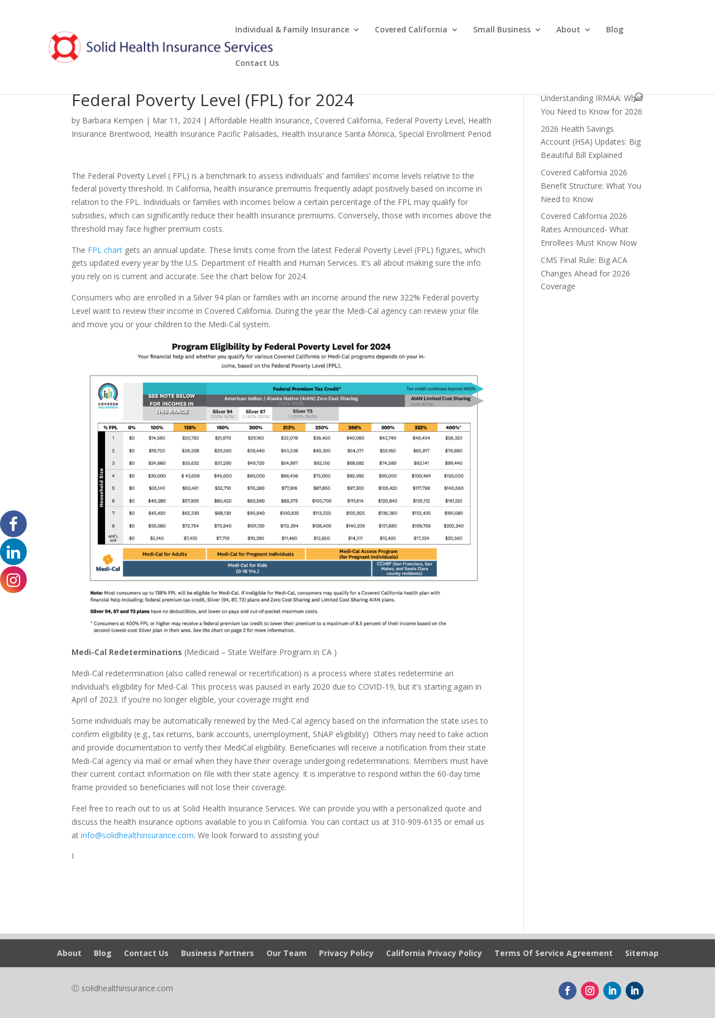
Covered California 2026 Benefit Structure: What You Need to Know (591, 185)
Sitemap (642, 953)
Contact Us (257, 63)
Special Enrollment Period (445, 133)
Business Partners (217, 953)
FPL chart (105, 250)
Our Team (286, 953)
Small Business (502, 30)
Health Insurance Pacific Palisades (215, 133)
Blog (614, 30)
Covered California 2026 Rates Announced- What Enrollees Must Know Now (589, 229)
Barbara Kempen (113, 120)
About (568, 30)
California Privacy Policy (434, 953)
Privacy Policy (346, 953)
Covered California (411, 30)
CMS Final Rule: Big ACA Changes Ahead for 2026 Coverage (585, 273)
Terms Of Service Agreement (553, 953)
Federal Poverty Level (424, 120)
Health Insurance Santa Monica (338, 133)
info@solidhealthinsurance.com (137, 835)
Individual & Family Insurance (292, 30)
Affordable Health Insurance (259, 120)
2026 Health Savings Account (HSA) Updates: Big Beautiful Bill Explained (591, 142)
